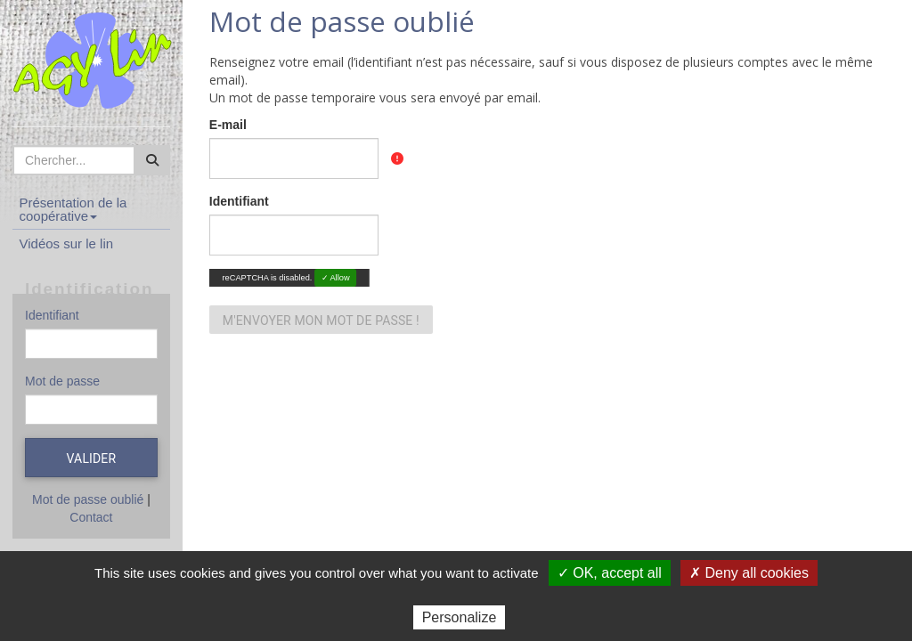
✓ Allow (335, 277)
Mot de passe (62, 381)
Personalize (459, 617)
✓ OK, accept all (610, 572)
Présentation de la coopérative (73, 209)
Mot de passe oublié (87, 499)
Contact (90, 517)
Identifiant (52, 315)
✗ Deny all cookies (749, 572)
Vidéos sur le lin (67, 243)
